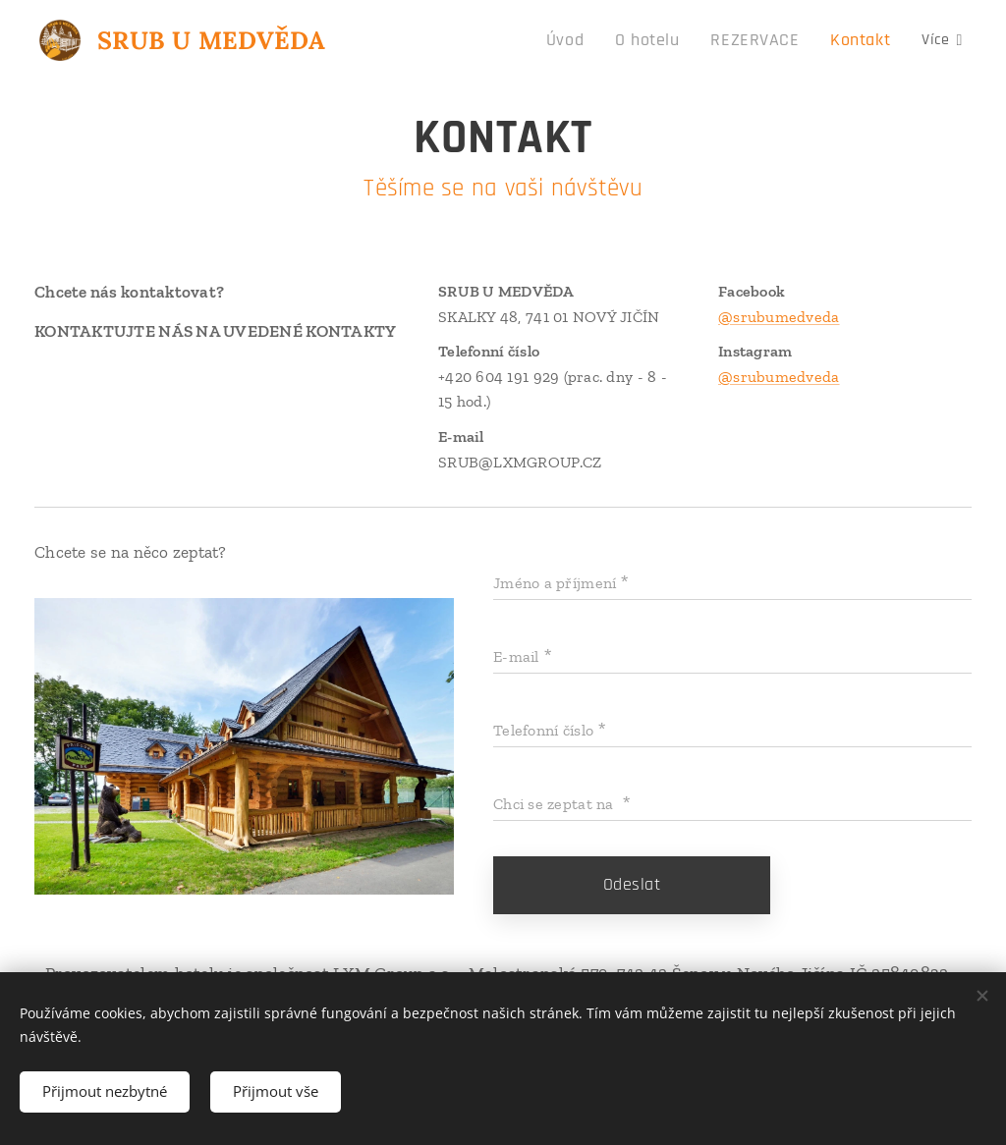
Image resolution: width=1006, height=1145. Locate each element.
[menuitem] (422, 40)
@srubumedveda (779, 316)
